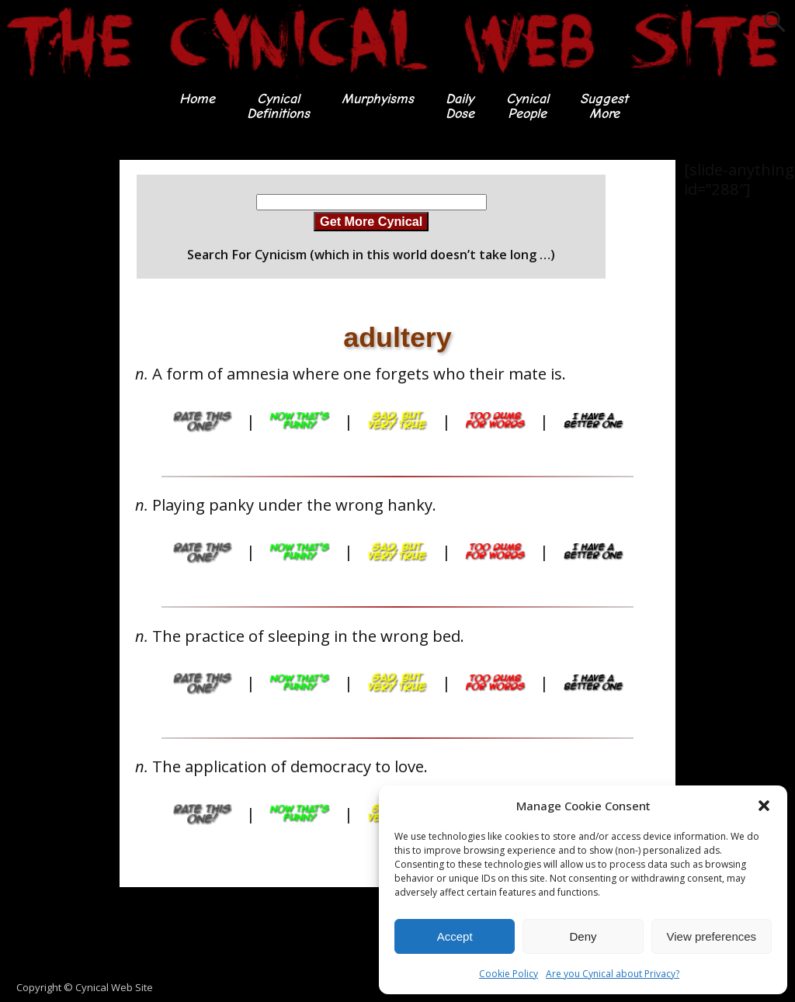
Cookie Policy (508, 973)
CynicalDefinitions (278, 106)
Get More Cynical (371, 221)
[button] (764, 805)
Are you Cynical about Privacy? (612, 973)
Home (197, 99)
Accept (455, 936)
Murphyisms (378, 99)
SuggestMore (605, 106)
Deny (582, 936)
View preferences (712, 936)
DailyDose (460, 106)
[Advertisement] (62, 393)
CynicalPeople (527, 106)
